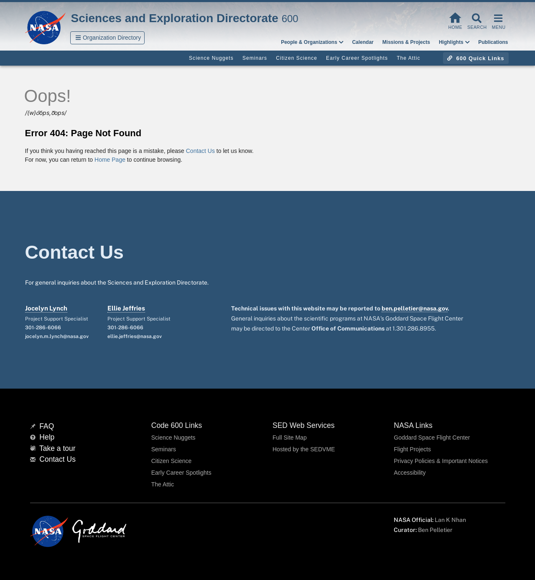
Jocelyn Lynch (46, 308)
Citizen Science (171, 461)
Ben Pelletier (435, 530)
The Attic (162, 484)
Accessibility (409, 472)
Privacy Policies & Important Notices (441, 461)
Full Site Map (290, 437)
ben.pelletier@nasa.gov (415, 308)
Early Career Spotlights (181, 472)
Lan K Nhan (450, 519)
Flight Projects (412, 449)
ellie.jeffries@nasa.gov (134, 336)
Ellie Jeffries (126, 308)
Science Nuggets (173, 437)
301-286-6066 (43, 328)
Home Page (109, 159)
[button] (107, 37)
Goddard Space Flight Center (432, 437)
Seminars (163, 449)
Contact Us (200, 151)
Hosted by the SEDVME (304, 449)
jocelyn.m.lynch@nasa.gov (57, 336)
